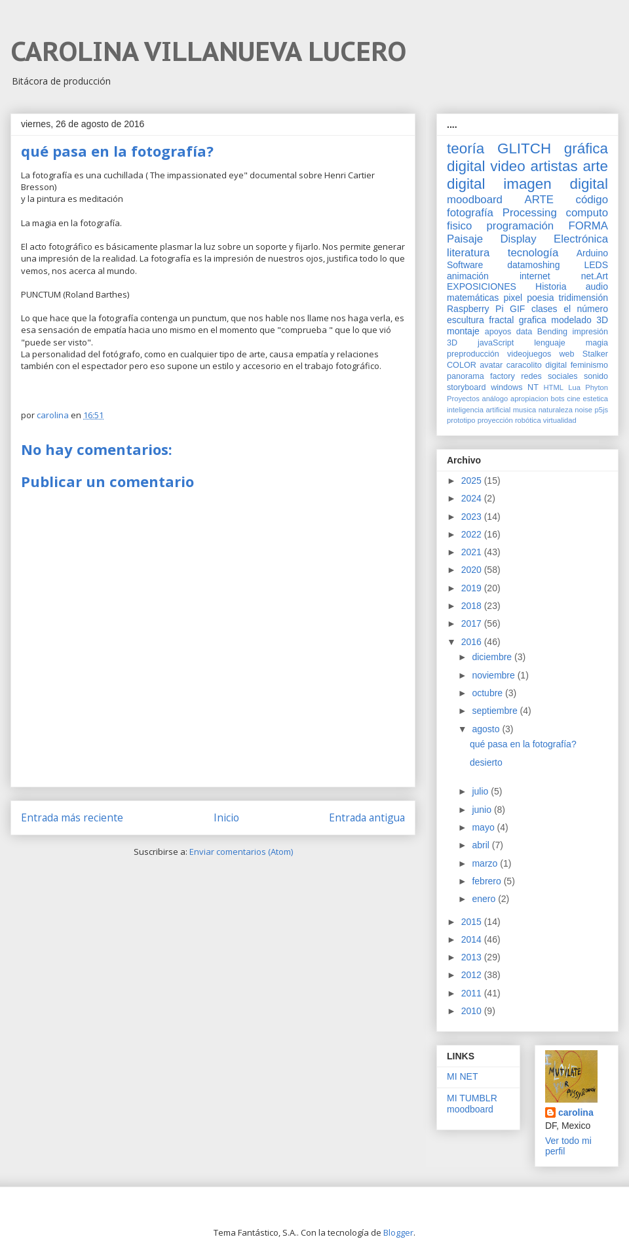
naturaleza (556, 410)
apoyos (498, 331)
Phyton (596, 387)
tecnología (533, 252)
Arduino (592, 253)
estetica (595, 399)
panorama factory (481, 376)
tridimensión (583, 297)
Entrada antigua (367, 817)
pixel (512, 297)
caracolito (524, 365)
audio (597, 286)
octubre (488, 693)
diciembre (493, 657)
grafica (532, 320)
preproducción (473, 354)
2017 (472, 623)
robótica (528, 420)
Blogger (398, 1232)
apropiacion (529, 399)
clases (544, 309)
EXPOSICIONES (481, 286)
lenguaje (549, 342)
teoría (465, 148)
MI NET (462, 1076)
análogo (495, 399)
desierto (486, 762)
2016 (472, 642)
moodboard (475, 199)
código (592, 199)
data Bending (541, 331)
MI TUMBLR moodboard (472, 1103)
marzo (486, 863)
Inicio (226, 817)
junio (482, 809)
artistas (553, 166)
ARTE (539, 199)
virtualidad (560, 420)
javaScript (496, 342)
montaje (463, 331)
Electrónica (581, 239)
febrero (487, 881)
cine (574, 399)
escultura (465, 320)
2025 (472, 480)
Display (519, 239)
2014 (472, 939)
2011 (472, 993)
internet (535, 276)
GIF (517, 309)
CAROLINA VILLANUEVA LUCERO (208, 51)
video (507, 166)
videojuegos (529, 354)
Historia (550, 286)
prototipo (461, 420)
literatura (468, 252)
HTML (553, 387)
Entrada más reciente (72, 817)
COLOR (461, 365)
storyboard (466, 387)
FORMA (588, 226)
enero (485, 899)
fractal (501, 320)
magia (597, 342)
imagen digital (555, 184)
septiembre (496, 710)
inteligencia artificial (478, 410)
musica (524, 410)
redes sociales (549, 376)
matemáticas (473, 297)
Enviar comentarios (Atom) (241, 851)
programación (520, 226)
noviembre (494, 675)
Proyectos (463, 399)
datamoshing (533, 265)
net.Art (594, 276)
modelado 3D (579, 320)
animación (468, 276)
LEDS (596, 265)
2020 (472, 569)
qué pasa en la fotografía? (523, 744)
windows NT (515, 387)
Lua (574, 387)
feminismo (589, 365)
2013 (472, 957)
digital (556, 365)
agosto (487, 729)
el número (585, 309)
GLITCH (524, 148)
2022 (472, 534)
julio (481, 791)
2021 (472, 552)
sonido (596, 376)
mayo (484, 827)
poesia (540, 297)
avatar (491, 365)
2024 (472, 498)
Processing (530, 212)
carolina (576, 1112)
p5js (602, 410)
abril (481, 845)
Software (465, 265)
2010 (472, 1011)
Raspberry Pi (475, 309)
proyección (495, 420)
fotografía (470, 212)
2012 (472, 975)
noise (583, 410)
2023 (472, 516)
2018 (472, 605)
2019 (472, 588)
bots (557, 399)
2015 (472, 921)
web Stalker (583, 354)
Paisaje (465, 239)
